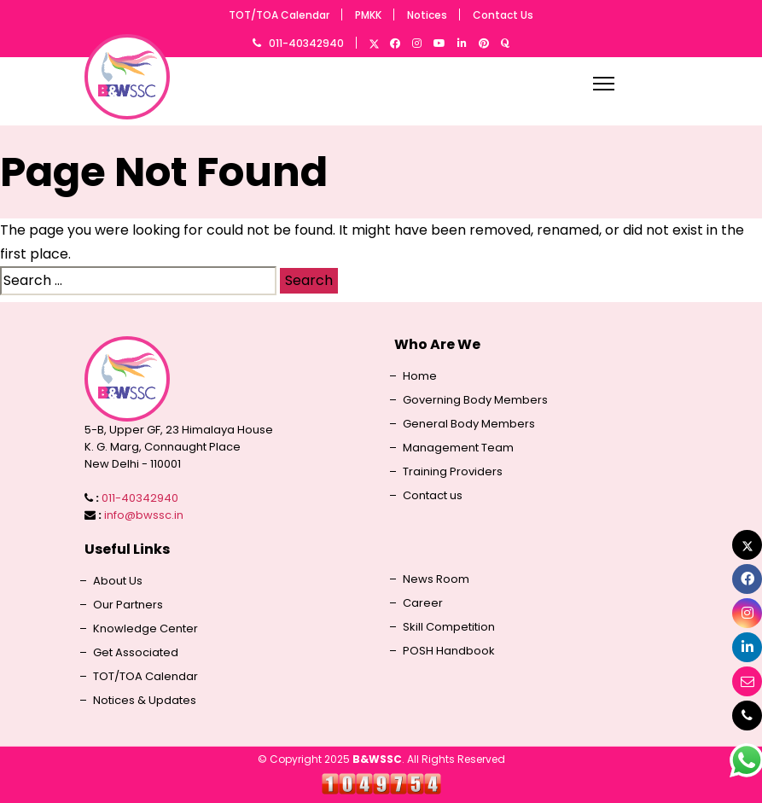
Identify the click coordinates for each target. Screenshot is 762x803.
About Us (118, 581)
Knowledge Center (145, 629)
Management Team (458, 448)
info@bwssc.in (143, 515)
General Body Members (469, 424)
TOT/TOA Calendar (279, 15)
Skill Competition (449, 627)
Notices (427, 15)
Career (423, 603)
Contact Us (503, 15)
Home (420, 376)
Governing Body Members (475, 400)
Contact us (432, 495)
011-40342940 (306, 43)
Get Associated (135, 652)
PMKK (368, 15)
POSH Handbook (449, 651)
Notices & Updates (144, 700)
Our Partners (128, 605)
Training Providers (453, 472)
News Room (436, 579)
